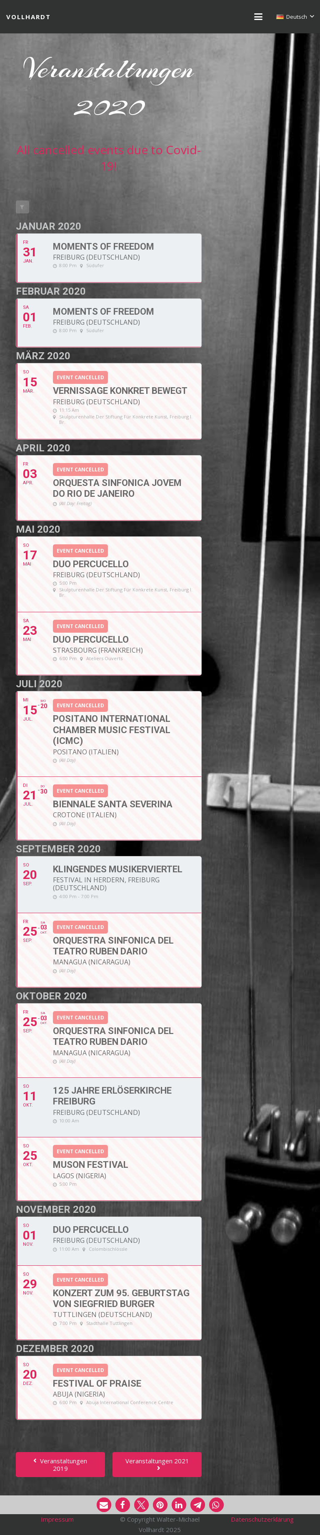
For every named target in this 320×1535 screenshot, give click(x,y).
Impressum (57, 1519)
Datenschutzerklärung (262, 1519)
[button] (258, 17)
